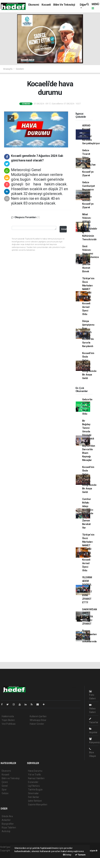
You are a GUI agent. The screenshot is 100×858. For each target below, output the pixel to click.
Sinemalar (33, 793)
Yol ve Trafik (34, 774)
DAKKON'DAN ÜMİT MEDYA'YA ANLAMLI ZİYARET (89, 616)
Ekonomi (33, 4)
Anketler (6, 820)
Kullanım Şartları (38, 716)
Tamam (80, 854)
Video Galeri (92, 708)
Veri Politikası (8, 723)
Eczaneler (33, 782)
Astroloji (6, 831)
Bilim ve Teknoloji (64, 4)
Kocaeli (46, 4)
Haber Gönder (37, 723)
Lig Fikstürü (34, 785)
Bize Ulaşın (92, 752)
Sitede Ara (7, 816)
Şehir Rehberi (35, 800)
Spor (4, 789)
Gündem (20, 69)
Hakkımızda (8, 716)
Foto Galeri (92, 695)
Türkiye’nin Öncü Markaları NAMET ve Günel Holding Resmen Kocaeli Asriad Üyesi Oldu (88, 296)
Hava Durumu (35, 770)
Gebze (5, 793)
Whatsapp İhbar (38, 720)
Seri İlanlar (33, 797)
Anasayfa (8, 69)
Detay (67, 854)
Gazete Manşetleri (37, 804)
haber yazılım (7, 854)
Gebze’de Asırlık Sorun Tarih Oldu (87, 406)
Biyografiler (8, 823)
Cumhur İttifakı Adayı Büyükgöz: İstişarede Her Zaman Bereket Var (88, 513)
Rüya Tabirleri (9, 827)
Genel (5, 785)
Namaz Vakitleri (36, 778)
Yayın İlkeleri (8, 720)
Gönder (64, 229)
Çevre (5, 782)
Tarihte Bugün (35, 789)
